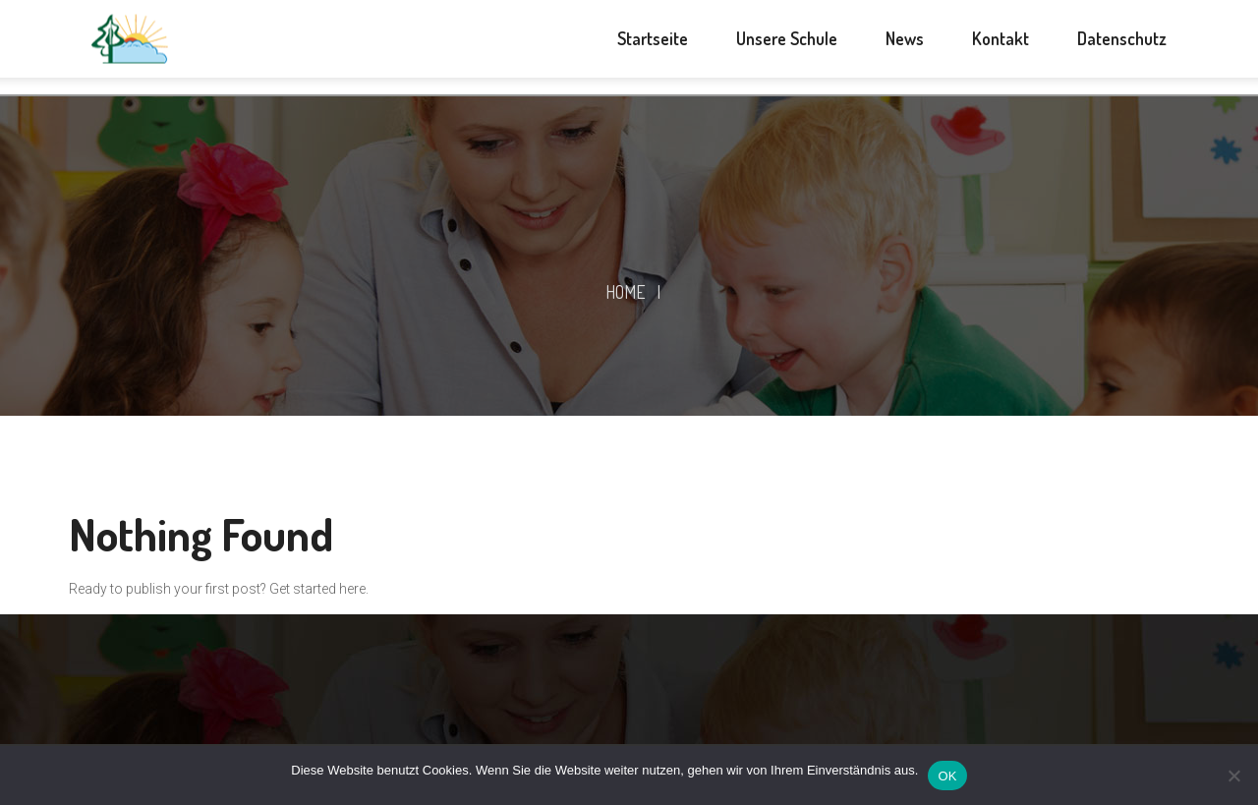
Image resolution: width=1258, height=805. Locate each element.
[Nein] (1233, 775)
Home (625, 292)
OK (947, 776)
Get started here (317, 589)
